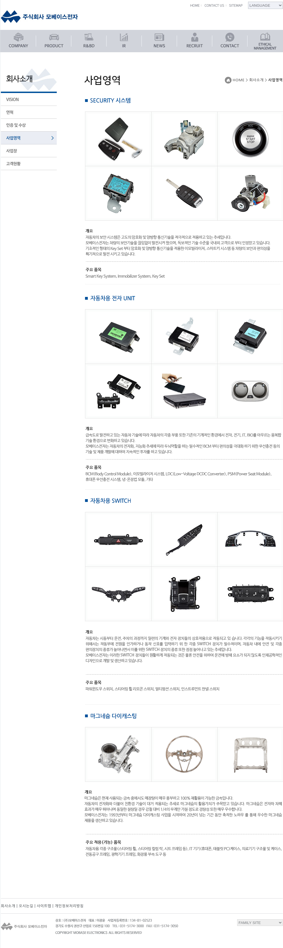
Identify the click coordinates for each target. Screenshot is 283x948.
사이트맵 (44, 906)
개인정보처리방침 (69, 906)
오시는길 (26, 906)
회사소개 (8, 906)
